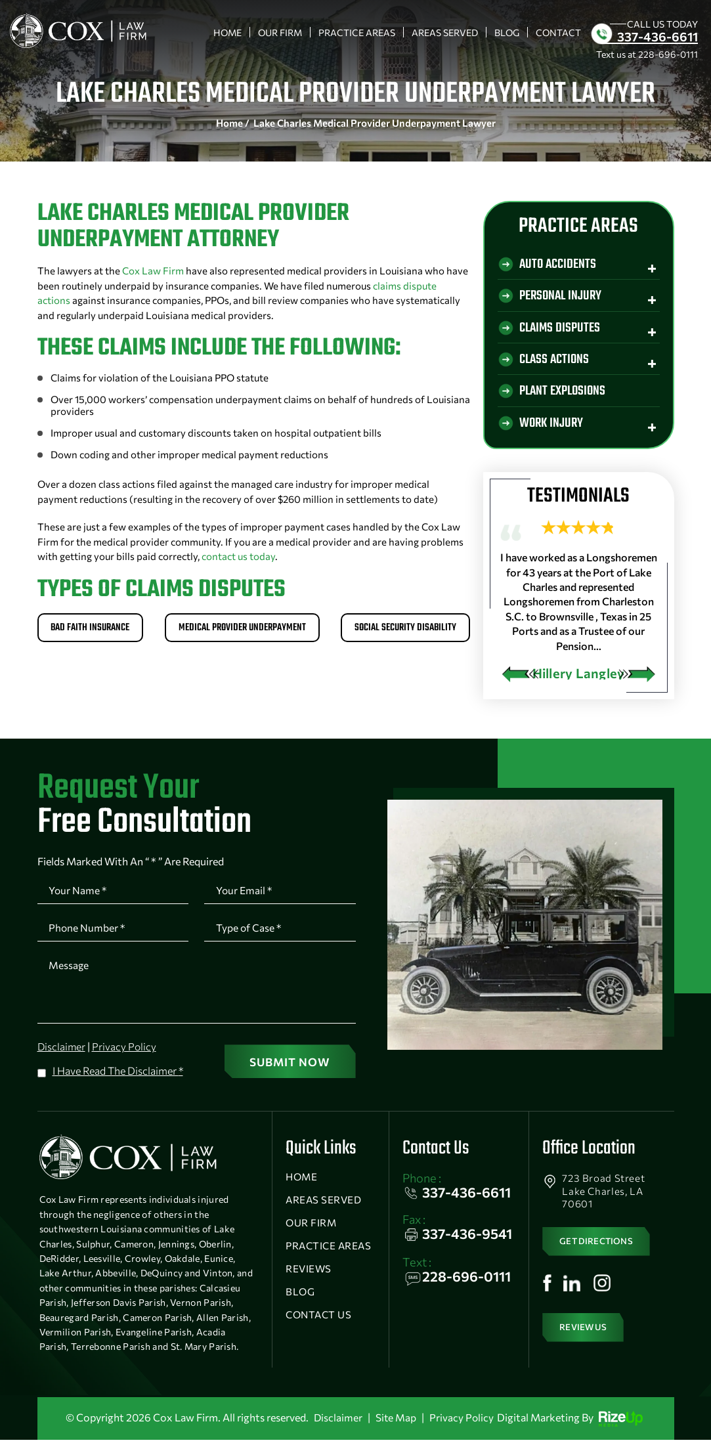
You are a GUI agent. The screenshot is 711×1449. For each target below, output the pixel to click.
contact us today (238, 556)
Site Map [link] (395, 1426)
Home (227, 32)
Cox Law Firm (153, 270)
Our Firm (280, 32)
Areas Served (445, 32)
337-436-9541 (467, 1243)
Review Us (586, 1346)
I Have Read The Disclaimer (118, 1077)
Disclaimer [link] (337, 1426)
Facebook (547, 1301)
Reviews (309, 1279)
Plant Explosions (565, 395)
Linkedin (572, 1301)
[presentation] (520, 679)
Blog (506, 32)
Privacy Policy (125, 1054)
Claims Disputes (561, 330)
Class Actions (555, 363)
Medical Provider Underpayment (242, 629)
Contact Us (318, 1325)
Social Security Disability (402, 629)
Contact (558, 32)
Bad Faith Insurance (94, 629)
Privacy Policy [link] (461, 1426)
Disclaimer (62, 1054)
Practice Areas (356, 32)
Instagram (603, 1301)
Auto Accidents (559, 265)
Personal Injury (563, 298)
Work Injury (553, 428)
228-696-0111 (668, 54)
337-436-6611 (657, 36)
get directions (600, 1255)
